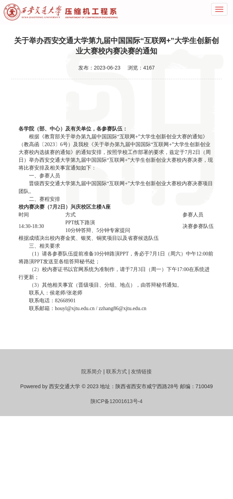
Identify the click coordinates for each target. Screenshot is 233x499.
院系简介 (91, 371)
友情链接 (141, 371)
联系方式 (116, 371)
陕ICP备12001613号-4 (116, 401)
